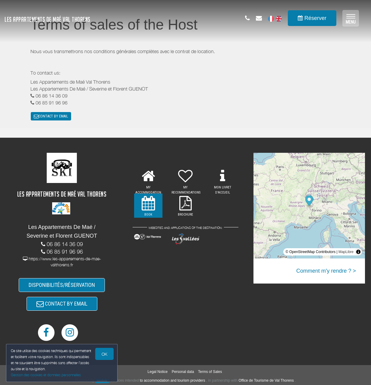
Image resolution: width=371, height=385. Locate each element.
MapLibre (346, 252)
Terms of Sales (210, 372)
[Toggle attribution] (358, 251)
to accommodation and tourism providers (172, 380)
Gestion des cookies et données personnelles (46, 375)
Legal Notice (158, 372)
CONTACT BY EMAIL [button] (51, 116)
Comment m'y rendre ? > (326, 271)
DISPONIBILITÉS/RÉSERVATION (62, 285)
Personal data (183, 372)
